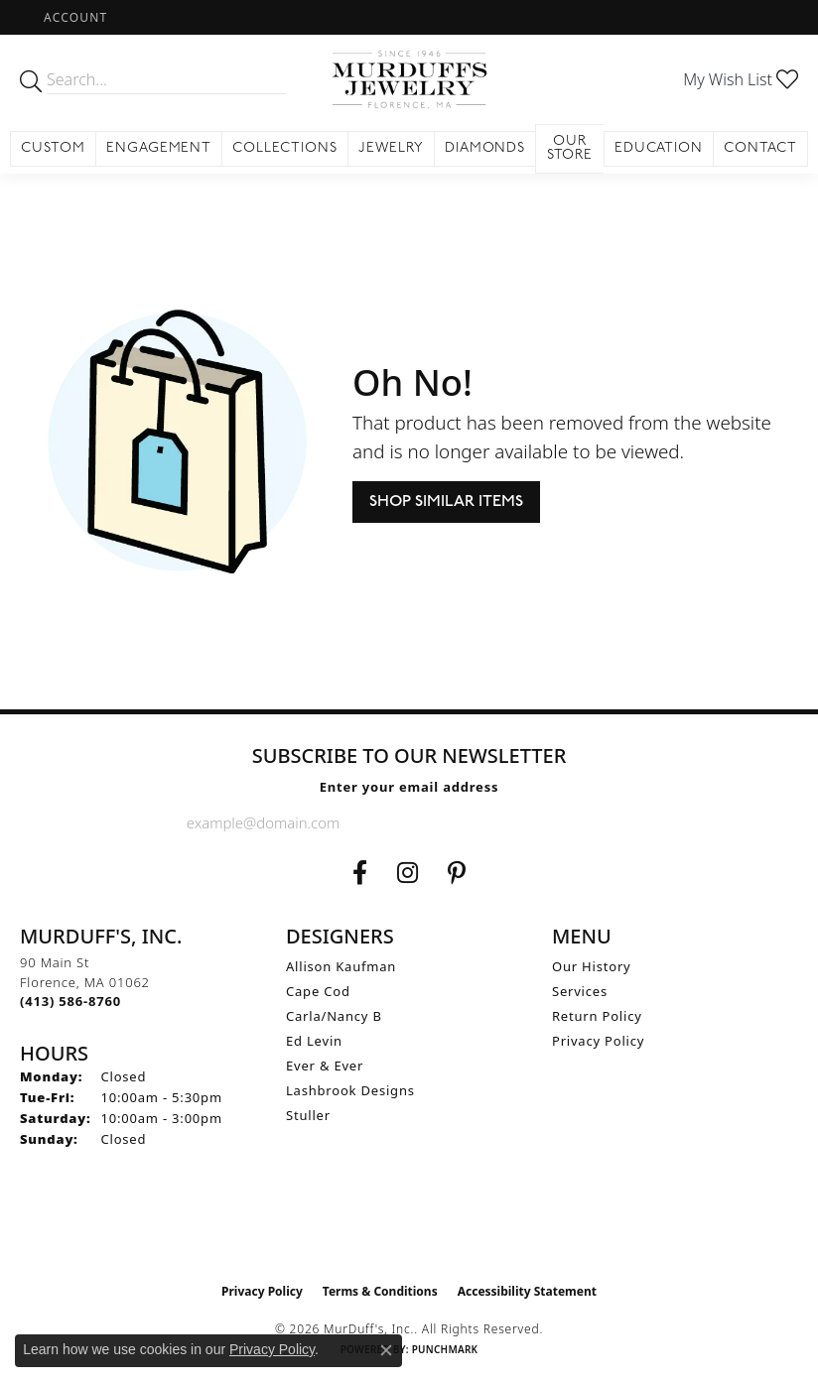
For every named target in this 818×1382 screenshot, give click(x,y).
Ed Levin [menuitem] (314, 1041)
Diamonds (485, 148)
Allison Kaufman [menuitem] (341, 966)
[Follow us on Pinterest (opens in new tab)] (457, 873)
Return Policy (597, 1016)
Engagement (159, 148)
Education (659, 148)
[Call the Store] (70, 1001)
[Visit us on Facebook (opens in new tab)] (359, 873)
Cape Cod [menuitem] (318, 991)
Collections (285, 148)
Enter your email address (409, 787)
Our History (591, 966)
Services (580, 991)
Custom (53, 148)
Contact (760, 148)
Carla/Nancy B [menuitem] (334, 1016)
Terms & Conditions (380, 1291)
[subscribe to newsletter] (615, 822)
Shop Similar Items (446, 501)
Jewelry (391, 148)
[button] (73, 17)
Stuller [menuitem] (308, 1115)
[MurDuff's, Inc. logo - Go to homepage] (408, 79)
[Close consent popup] (386, 1350)
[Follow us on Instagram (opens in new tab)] (407, 873)
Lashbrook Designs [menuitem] (350, 1090)
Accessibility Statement (527, 1291)
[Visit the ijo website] (409, 1231)
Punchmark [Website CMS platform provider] (445, 1349)
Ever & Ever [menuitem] (324, 1065)
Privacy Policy (598, 1041)
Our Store (570, 148)
